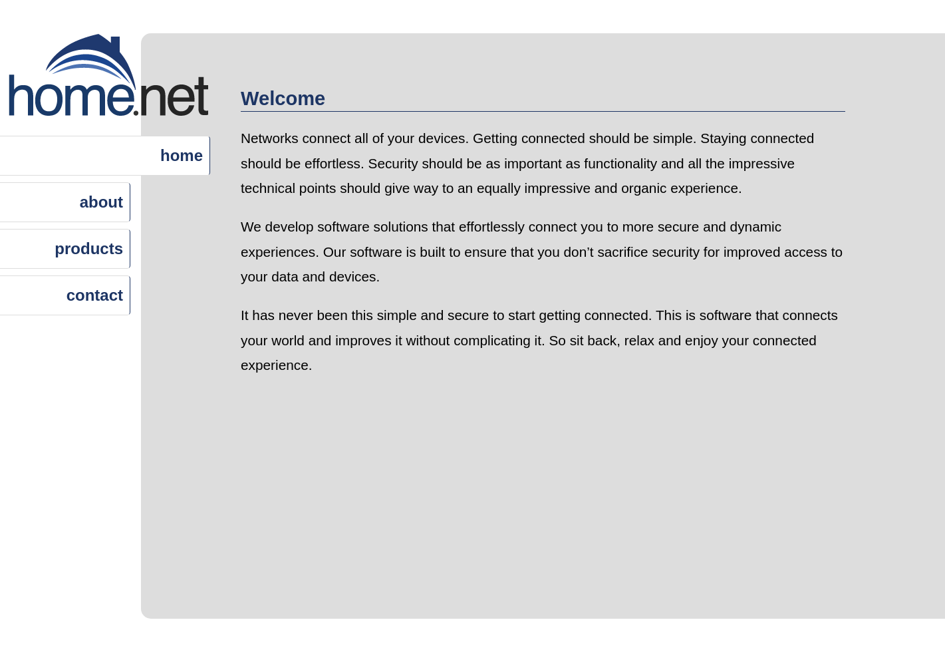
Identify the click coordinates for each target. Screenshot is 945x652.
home (181, 155)
